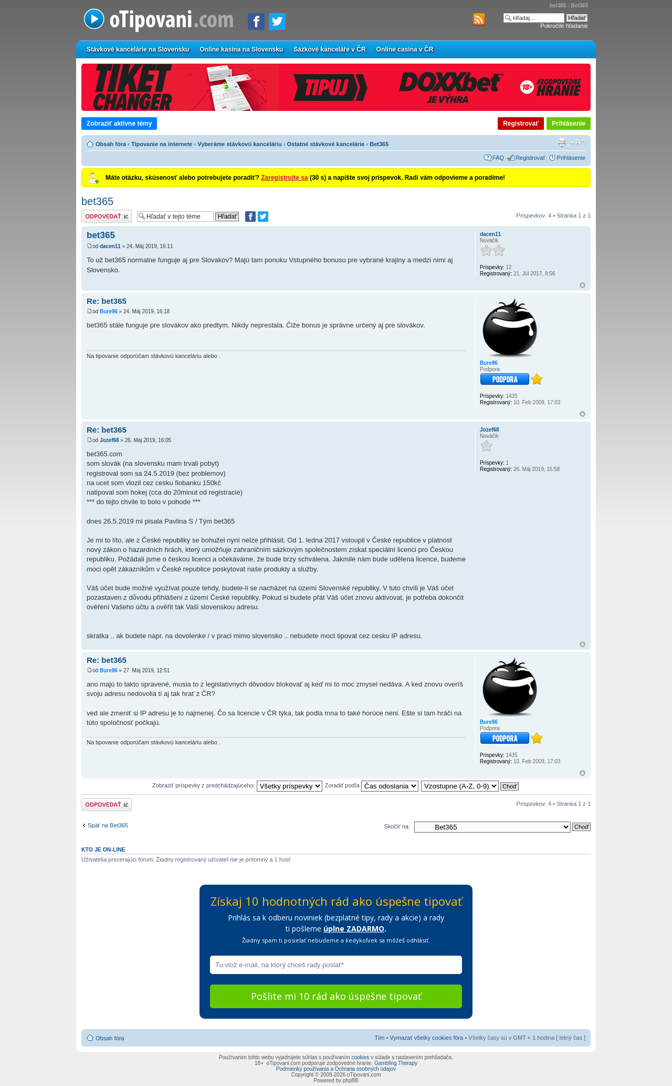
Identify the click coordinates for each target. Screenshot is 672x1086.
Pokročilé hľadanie (564, 26)
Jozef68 (109, 440)
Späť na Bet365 (108, 825)
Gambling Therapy (395, 1063)
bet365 (97, 201)
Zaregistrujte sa (284, 177)
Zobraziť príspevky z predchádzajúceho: (237, 785)
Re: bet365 (107, 300)
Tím (379, 1037)
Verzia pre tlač (562, 142)
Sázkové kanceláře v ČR (329, 49)
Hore (582, 285)
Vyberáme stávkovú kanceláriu (239, 144)
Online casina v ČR (405, 49)
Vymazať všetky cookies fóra (426, 1037)
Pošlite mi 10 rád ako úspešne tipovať (336, 996)
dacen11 (110, 246)
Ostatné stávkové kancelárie (325, 144)
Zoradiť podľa (371, 785)
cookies (360, 1057)
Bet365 (379, 144)
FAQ (498, 158)
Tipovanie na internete (162, 144)
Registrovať (521, 123)
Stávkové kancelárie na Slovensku (138, 49)
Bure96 (109, 311)
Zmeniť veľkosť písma (577, 142)
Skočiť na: (397, 826)
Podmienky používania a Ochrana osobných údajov (336, 1069)
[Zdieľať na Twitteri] (277, 21)
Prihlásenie (568, 123)
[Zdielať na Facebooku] (256, 21)
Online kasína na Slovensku (241, 49)
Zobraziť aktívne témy (119, 123)
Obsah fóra (111, 144)
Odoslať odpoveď (106, 216)
